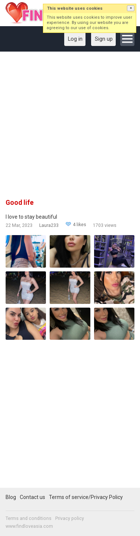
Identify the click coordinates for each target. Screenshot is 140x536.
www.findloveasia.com (29, 526)
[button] (130, 8)
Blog (11, 497)
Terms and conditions (29, 518)
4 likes (79, 224)
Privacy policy (69, 518)
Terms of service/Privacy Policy (86, 497)
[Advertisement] (70, 128)
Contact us (32, 497)
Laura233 (49, 225)
